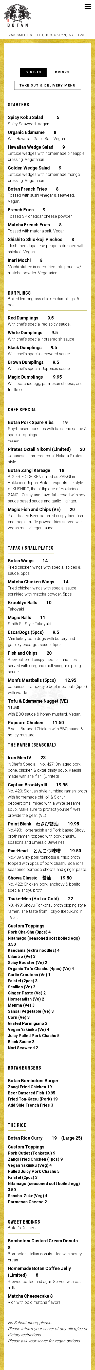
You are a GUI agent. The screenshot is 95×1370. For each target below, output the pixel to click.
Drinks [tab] (62, 73)
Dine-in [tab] (33, 73)
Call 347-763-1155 (47, 1356)
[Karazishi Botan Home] (25, 15)
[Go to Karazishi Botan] (47, 34)
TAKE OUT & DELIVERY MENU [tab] (48, 86)
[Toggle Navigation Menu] (88, 6)
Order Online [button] (47, 1365)
